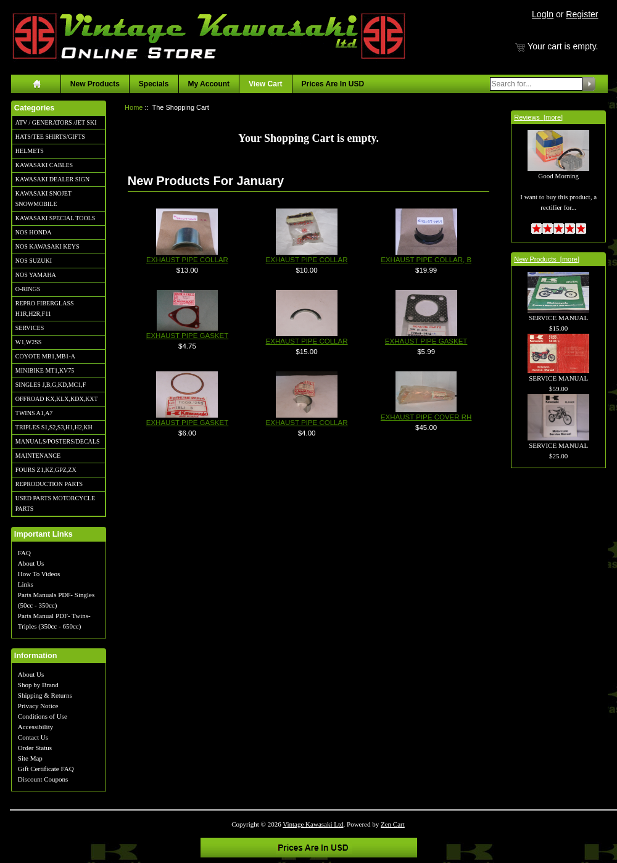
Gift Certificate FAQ (46, 768)
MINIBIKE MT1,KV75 (45, 370)
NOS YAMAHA (35, 274)
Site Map (30, 758)
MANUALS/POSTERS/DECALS (57, 441)
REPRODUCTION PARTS (49, 484)
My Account (209, 84)
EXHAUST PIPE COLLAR (187, 259)
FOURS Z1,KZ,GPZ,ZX (46, 469)
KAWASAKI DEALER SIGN (52, 179)
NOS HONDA (33, 232)
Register (582, 14)
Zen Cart (393, 824)
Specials (154, 84)
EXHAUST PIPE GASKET (187, 335)
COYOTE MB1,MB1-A (45, 356)
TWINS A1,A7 (34, 413)
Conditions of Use (42, 716)
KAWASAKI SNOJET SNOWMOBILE (43, 198)
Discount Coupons (43, 779)
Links (25, 584)
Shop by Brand (38, 684)
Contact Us (33, 737)
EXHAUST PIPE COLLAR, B (426, 259)
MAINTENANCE (37, 455)
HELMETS (29, 150)
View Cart (265, 84)
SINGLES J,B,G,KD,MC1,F (50, 384)
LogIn (542, 14)
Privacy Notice (38, 705)
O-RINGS (28, 289)
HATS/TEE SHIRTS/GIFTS (50, 136)
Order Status (35, 747)
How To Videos (39, 573)
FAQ (24, 552)
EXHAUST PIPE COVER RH (426, 417)
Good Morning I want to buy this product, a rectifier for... (558, 178)
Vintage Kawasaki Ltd (313, 824)
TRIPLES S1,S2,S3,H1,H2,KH (54, 427)
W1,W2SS (28, 342)
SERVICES (29, 327)
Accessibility (35, 726)
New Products (95, 84)
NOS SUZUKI (33, 260)
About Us (31, 563)
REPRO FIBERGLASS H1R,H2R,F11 (44, 308)
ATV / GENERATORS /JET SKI (56, 122)
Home (134, 107)
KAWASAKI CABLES (44, 165)
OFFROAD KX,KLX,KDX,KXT (56, 398)
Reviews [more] (538, 117)
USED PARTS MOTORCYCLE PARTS (55, 503)
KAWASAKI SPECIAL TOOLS (55, 218)
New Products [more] (546, 259)
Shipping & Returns (45, 695)
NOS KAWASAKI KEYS (47, 246)
